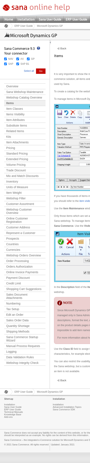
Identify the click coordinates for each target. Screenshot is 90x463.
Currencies (13, 249)
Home (8, 19)
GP (33, 58)
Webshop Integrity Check (22, 362)
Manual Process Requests (23, 346)
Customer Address (18, 227)
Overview (12, 86)
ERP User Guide (76, 19)
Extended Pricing (17, 159)
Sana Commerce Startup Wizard (22, 338)
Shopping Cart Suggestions (23, 289)
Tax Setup (12, 309)
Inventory (12, 181)
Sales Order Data (17, 320)
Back (63, 48)
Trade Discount (16, 170)
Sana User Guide (50, 19)
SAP (10, 63)
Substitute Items (16, 125)
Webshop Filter (16, 198)
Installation (26, 19)
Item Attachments (17, 142)
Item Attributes (15, 120)
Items (10, 103)
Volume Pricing (15, 164)
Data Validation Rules (20, 357)
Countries (12, 244)
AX (22, 58)
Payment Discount (18, 277)
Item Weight (14, 192)
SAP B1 (24, 63)
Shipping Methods (17, 331)
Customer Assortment (20, 204)
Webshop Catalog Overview (24, 97)
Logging (11, 351)
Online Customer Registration (17, 220)
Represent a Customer (20, 233)
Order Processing (17, 261)
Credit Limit (13, 283)
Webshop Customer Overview (19, 211)
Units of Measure (17, 187)
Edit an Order (14, 314)
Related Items (15, 131)
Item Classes (14, 108)
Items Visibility (15, 114)
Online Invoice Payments (22, 272)
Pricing (10, 148)
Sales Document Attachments (17, 296)
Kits (8, 136)
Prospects (12, 238)
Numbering (13, 303)
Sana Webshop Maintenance (24, 92)
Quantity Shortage (18, 326)
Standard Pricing (17, 153)
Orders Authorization (19, 266)
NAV (10, 58)
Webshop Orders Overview (23, 255)
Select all (29, 70)
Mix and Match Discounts (22, 176)
